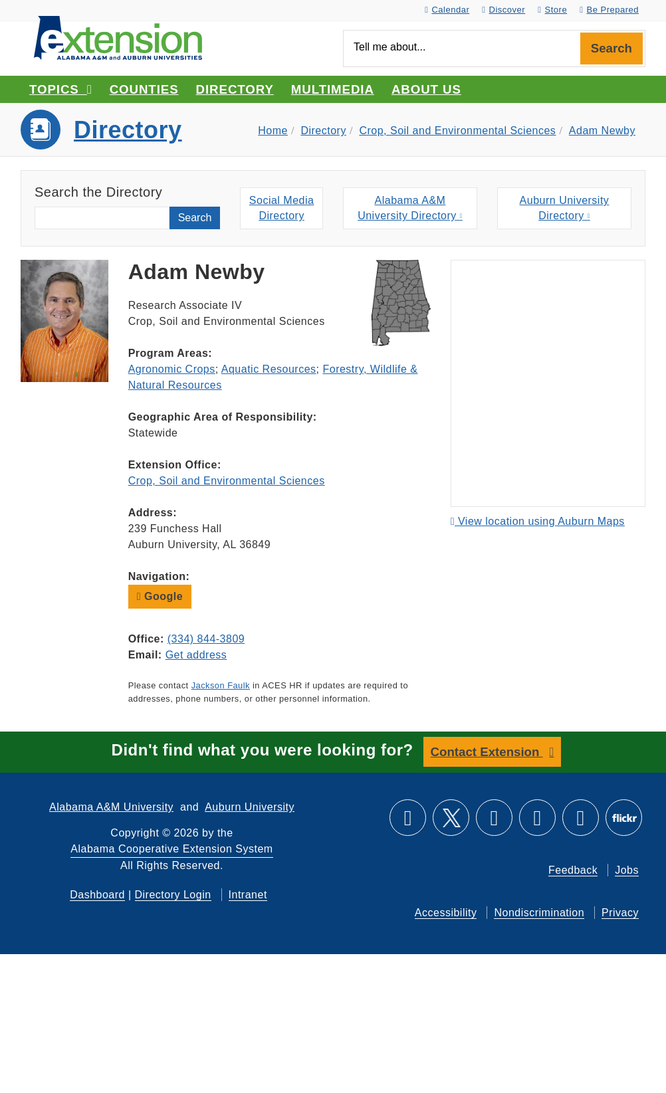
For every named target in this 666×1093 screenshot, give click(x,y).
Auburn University (249, 807)
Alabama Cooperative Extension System (171, 848)
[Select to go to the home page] (118, 37)
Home (273, 130)
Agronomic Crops (171, 369)
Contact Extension (487, 752)
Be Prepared (609, 10)
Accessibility (446, 912)
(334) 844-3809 (206, 639)
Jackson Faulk (220, 685)
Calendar (447, 10)
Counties (144, 89)
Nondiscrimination (539, 912)
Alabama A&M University (111, 807)
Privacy (620, 912)
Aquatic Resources (268, 369)
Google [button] (160, 596)
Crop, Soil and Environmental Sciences (457, 130)
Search (611, 48)
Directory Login (173, 894)
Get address (196, 654)
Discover (503, 10)
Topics (60, 89)
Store (552, 10)
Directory (235, 89)
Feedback (573, 870)
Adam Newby (602, 130)
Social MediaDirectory (281, 208)
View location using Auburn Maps (538, 521)
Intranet (248, 894)
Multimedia (332, 89)
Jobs (627, 870)
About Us (426, 89)
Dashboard (97, 894)
